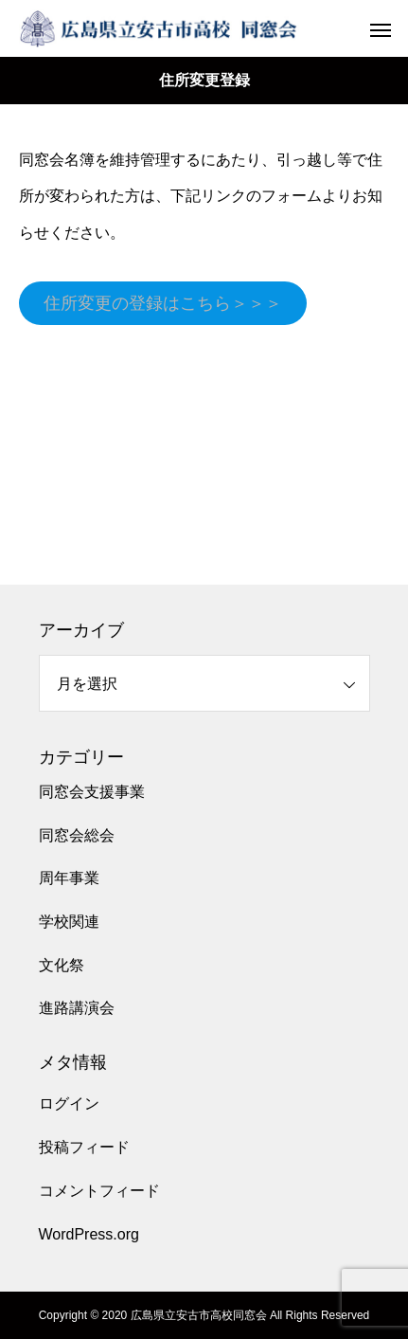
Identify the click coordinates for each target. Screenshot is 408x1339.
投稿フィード (84, 1147)
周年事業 (69, 878)
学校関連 (69, 922)
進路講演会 (77, 1008)
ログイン (69, 1103)
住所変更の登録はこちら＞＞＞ (163, 303)
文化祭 (61, 965)
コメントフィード (99, 1191)
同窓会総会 (77, 835)
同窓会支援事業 (92, 792)
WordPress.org (89, 1234)
